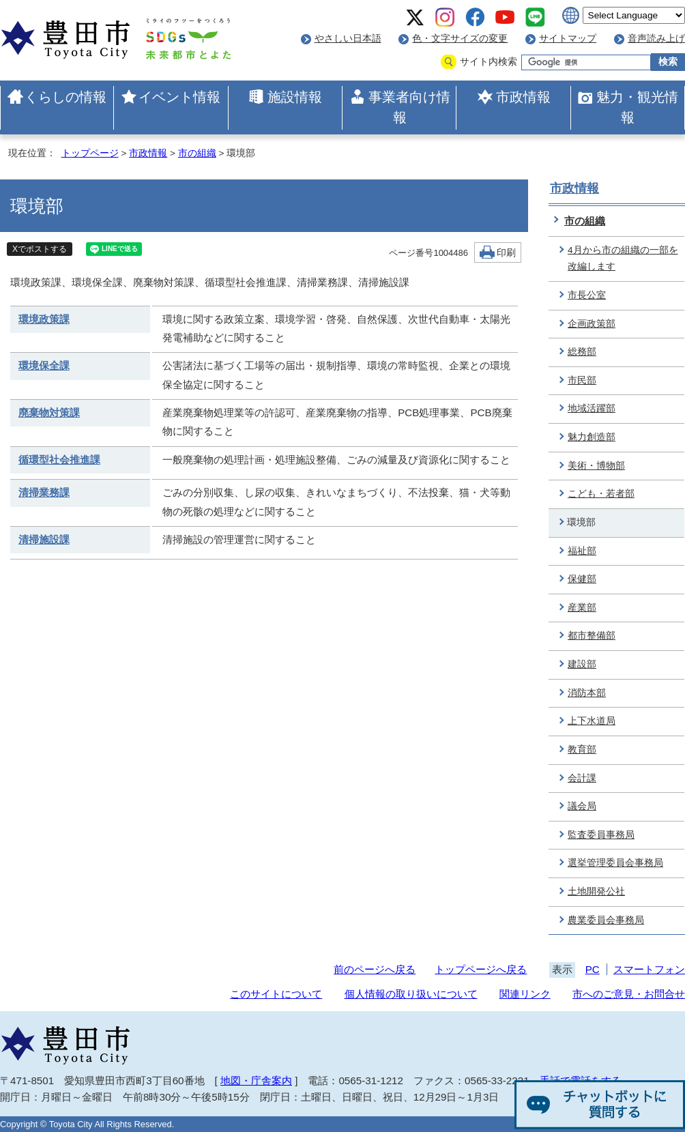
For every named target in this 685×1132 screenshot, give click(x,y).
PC (592, 969)
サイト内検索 (488, 62)
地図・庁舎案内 (256, 1080)
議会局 (582, 806)
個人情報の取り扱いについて (411, 994)
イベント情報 (179, 96)
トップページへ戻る (481, 969)
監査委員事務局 (601, 835)
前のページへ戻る (375, 969)
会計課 (582, 778)
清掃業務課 (44, 492)
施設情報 (294, 96)
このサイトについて (276, 994)
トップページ (90, 153)
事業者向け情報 (409, 107)
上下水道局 (591, 721)
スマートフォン (649, 969)
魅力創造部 (591, 437)
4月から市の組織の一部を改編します (623, 258)
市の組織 (197, 153)
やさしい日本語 (348, 38)
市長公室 (587, 295)
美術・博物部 (596, 466)
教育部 (582, 749)
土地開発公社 (596, 891)
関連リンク (525, 994)
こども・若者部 (601, 494)
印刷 (506, 253)
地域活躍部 (591, 408)
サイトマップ (567, 38)
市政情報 (523, 96)
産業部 (582, 608)
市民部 (582, 380)
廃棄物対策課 (49, 412)
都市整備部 (591, 635)
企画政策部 (591, 324)
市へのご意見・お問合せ (628, 994)
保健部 (582, 579)
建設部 (582, 664)
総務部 (582, 352)
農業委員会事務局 (606, 920)
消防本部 (587, 693)
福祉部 (582, 551)
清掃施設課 (44, 539)
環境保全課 (44, 365)
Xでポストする (39, 249)
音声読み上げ (656, 38)
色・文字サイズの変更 (460, 38)
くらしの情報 (65, 96)
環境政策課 (44, 319)
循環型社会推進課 (59, 459)
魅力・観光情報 (637, 107)
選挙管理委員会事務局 (615, 863)
